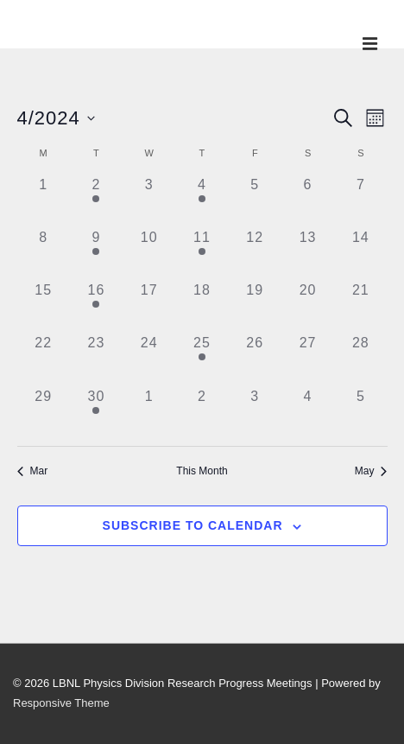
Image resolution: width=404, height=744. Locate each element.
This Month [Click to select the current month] (201, 471)
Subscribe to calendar (193, 525)
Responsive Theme (61, 702)
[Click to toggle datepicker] (56, 118)
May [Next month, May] (371, 471)
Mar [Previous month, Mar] (32, 471)
